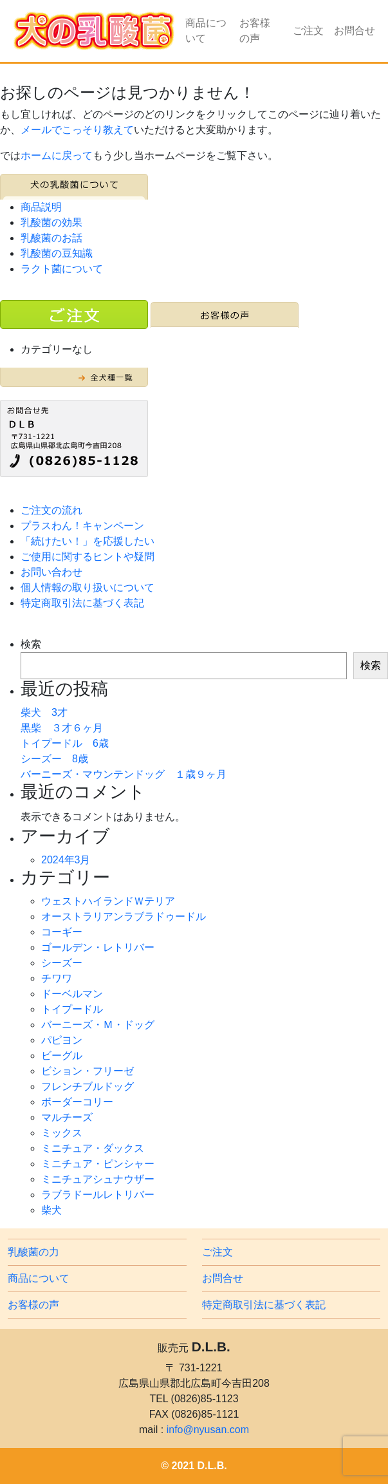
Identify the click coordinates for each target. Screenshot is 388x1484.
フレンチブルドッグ (87, 1086)
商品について (205, 30)
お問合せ (354, 30)
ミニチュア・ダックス (92, 1148)
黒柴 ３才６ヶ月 (62, 727)
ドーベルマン (72, 993)
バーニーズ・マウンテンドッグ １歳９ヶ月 (123, 774)
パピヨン (61, 1040)
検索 (31, 644)
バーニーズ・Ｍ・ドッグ (97, 1024)
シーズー (61, 962)
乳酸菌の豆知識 (57, 253)
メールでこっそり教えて (77, 129)
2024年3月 (66, 859)
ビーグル (61, 1055)
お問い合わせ (51, 572)
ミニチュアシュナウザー (97, 1179)
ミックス (61, 1132)
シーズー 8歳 (54, 758)
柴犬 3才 (44, 712)
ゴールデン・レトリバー (97, 947)
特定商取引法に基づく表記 (82, 602)
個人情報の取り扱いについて (87, 587)
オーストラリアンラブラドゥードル (123, 916)
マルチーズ (67, 1117)
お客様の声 (254, 30)
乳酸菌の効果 (51, 222)
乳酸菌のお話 (51, 237)
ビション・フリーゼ (87, 1071)
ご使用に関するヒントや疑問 (87, 556)
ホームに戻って (57, 155)
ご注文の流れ (51, 510)
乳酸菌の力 (33, 1251)
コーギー (61, 931)
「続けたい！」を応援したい (87, 541)
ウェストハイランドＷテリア (108, 901)
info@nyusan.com (208, 1429)
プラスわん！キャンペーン (82, 525)
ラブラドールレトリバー (97, 1194)
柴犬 (51, 1210)
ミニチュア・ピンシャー (97, 1163)
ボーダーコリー (77, 1101)
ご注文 (308, 30)
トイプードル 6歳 (65, 743)
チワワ (56, 978)
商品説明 (41, 207)
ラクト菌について (62, 268)
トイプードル (72, 1009)
